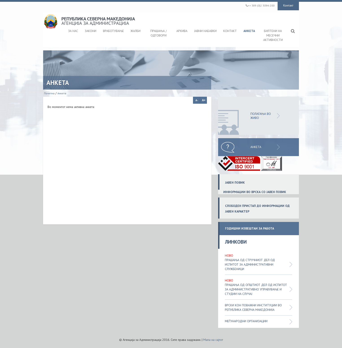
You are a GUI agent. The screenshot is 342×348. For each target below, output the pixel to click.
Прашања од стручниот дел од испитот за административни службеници (250, 264)
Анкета (61, 93)
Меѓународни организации (246, 321)
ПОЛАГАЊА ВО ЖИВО (260, 116)
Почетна (49, 93)
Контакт (288, 5)
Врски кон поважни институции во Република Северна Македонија (253, 307)
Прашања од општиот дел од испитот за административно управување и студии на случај (256, 289)
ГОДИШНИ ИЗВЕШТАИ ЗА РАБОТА (249, 228)
